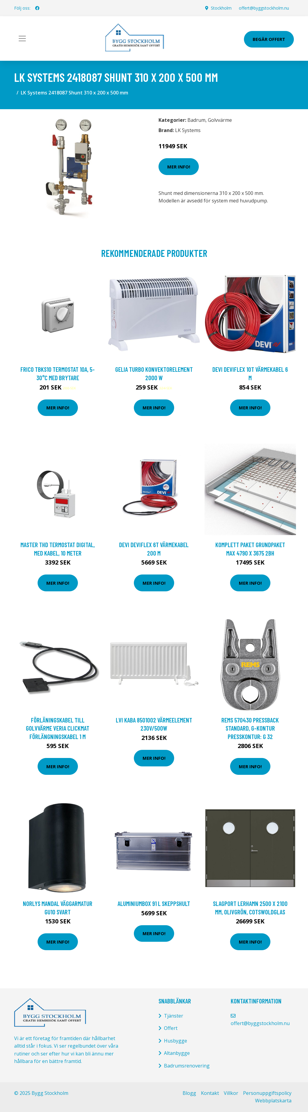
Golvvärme (220, 120)
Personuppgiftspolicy (267, 1093)
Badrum (196, 120)
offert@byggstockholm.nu (264, 8)
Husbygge (175, 1040)
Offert (170, 1028)
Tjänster (173, 1015)
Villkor (231, 1093)
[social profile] (37, 8)
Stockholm (221, 8)
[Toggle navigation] (22, 38)
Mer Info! (178, 167)
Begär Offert (269, 39)
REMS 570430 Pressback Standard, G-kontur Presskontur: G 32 (250, 728)
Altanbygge (177, 1053)
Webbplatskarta (273, 1100)
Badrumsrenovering (187, 1065)
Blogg (189, 1093)
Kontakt (210, 1093)
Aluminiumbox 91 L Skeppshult (154, 903)
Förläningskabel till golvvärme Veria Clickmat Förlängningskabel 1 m (57, 728)
